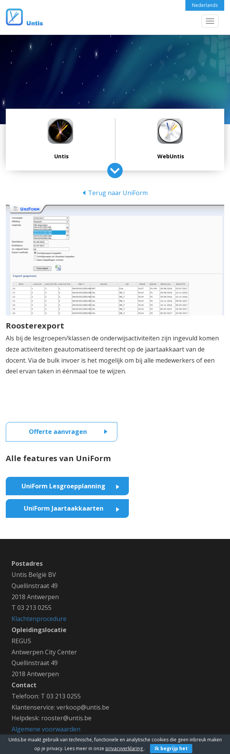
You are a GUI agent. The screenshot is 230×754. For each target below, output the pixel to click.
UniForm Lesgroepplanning (63, 486)
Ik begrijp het (171, 748)
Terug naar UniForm (118, 193)
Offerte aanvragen (58, 431)
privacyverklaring (124, 748)
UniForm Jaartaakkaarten (63, 508)
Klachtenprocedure (39, 618)
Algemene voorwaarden (46, 729)
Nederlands (205, 5)
